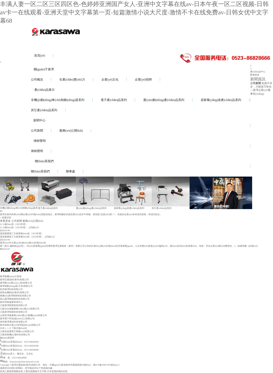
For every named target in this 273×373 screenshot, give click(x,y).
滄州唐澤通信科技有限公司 (13, 321)
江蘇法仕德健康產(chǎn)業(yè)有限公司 (19, 308)
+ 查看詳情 (5, 217)
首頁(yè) (38, 55)
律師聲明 (38, 140)
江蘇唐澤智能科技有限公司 (13, 312)
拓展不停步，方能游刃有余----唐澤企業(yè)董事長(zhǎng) (261, 88)
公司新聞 (37, 130)
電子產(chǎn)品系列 (114, 100)
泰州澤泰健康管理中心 (11, 302)
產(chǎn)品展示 (43, 89)
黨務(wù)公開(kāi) (71, 130)
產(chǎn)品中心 (257, 71)
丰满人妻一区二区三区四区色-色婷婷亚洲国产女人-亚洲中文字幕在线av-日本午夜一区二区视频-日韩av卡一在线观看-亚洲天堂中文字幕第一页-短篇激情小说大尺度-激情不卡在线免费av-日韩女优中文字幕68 (134, 12)
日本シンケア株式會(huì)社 (13, 328)
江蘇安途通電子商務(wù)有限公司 (17, 331)
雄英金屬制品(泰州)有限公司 (14, 292)
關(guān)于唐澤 (42, 69)
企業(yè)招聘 (143, 79)
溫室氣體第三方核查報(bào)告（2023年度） (21, 233)
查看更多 (254, 75)
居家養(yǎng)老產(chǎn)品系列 (221, 100)
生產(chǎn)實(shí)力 (72, 79)
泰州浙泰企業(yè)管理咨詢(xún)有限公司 (20, 325)
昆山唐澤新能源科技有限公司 (15, 299)
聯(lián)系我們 (42, 161)
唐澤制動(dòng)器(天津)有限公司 (16, 286)
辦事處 (70, 171)
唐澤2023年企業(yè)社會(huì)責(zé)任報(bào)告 (23, 242)
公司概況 (37, 79)
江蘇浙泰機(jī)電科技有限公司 (15, 334)
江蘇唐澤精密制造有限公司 (13, 305)
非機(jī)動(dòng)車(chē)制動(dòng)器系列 (57, 100)
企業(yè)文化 (109, 79)
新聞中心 (38, 120)
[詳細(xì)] (33, 227)
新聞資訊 (257, 79)
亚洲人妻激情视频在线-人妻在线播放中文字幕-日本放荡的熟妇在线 (33, 371)
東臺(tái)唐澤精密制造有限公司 (15, 295)
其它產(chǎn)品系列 (44, 110)
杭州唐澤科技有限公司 (11, 289)
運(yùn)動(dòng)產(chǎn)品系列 (163, 100)
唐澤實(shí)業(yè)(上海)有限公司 (16, 282)
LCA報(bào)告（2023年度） (13, 224)
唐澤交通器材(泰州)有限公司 (14, 279)
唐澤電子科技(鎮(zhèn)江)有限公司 (17, 318)
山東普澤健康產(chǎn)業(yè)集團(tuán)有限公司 (23, 315)
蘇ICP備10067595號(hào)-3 (106, 365)
